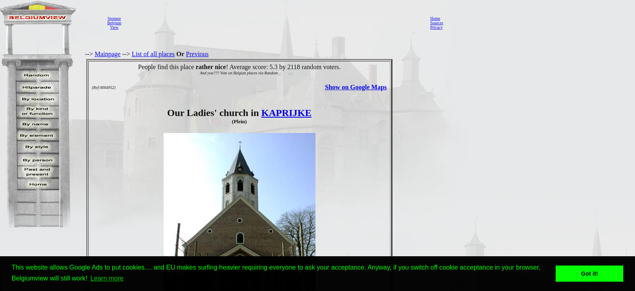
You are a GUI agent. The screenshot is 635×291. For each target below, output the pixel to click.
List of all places (153, 54)
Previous (197, 54)
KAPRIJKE (286, 113)
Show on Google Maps (356, 87)
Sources (436, 23)
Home (435, 18)
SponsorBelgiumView (114, 23)
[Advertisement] (273, 22)
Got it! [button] (589, 273)
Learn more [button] (107, 278)
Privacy (436, 27)
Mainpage (108, 54)
